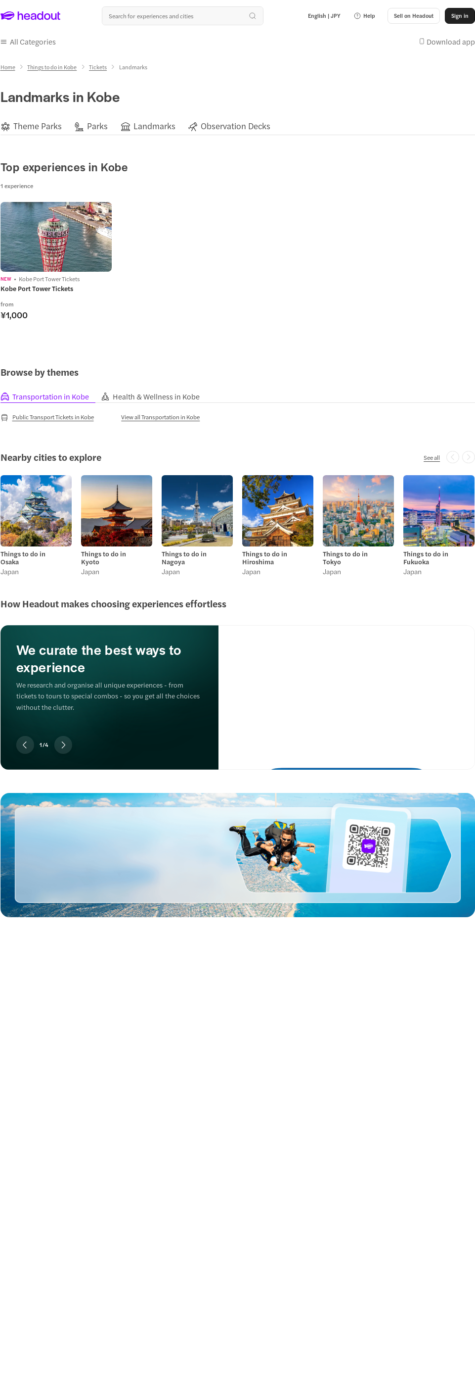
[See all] (432, 457)
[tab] (50, 396)
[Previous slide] (25, 745)
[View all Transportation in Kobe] (160, 417)
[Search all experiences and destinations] (182, 16)
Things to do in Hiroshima (264, 558)
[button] (364, 16)
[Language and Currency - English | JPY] (324, 16)
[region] (237, 126)
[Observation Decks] (235, 126)
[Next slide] (63, 745)
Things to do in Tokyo (345, 558)
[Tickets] (98, 67)
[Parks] (97, 126)
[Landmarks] (154, 126)
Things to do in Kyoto (103, 558)
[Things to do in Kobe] (52, 67)
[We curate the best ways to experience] (346, 689)
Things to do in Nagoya (184, 558)
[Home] (7, 67)
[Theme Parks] (37, 126)
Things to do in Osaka (22, 558)
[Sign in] (460, 16)
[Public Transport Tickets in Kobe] (47, 417)
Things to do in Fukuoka (425, 558)
